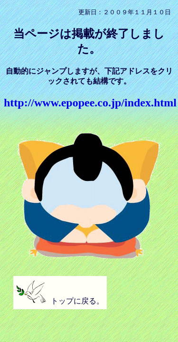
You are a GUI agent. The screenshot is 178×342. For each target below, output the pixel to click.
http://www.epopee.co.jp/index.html (90, 102)
